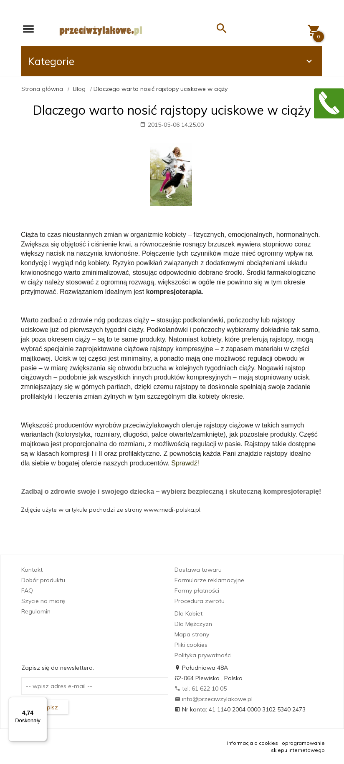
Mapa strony (192, 634)
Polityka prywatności (203, 655)
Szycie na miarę (43, 601)
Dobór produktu (43, 580)
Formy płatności (197, 590)
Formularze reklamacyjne (209, 580)
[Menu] (42, 702)
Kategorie (171, 61)
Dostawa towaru (198, 569)
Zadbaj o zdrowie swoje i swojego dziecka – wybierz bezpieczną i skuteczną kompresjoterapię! (171, 491)
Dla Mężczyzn (193, 624)
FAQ (27, 590)
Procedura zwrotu (200, 601)
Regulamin (36, 611)
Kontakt (32, 569)
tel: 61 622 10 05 (201, 688)
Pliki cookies (191, 644)
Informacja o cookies (252, 743)
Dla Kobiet (188, 613)
